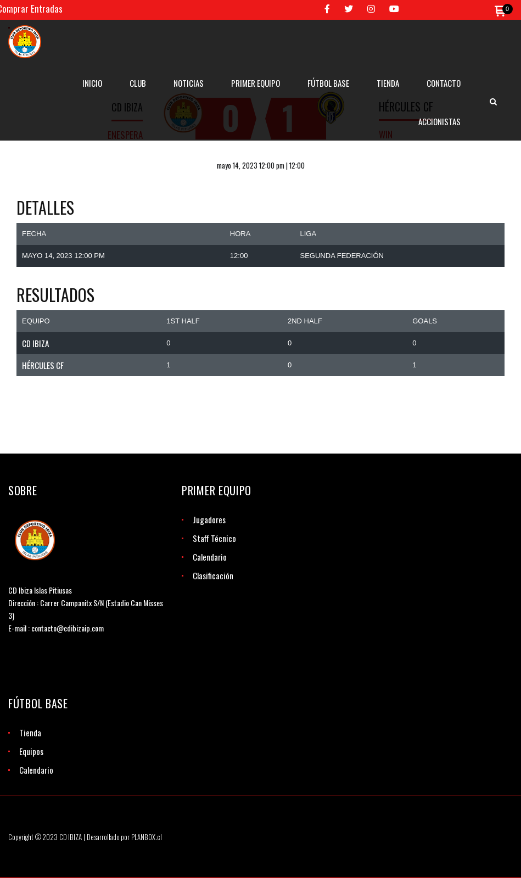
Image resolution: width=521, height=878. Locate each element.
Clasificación (213, 575)
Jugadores (209, 519)
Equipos (31, 751)
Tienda (30, 732)
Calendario (210, 557)
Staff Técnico (214, 538)
